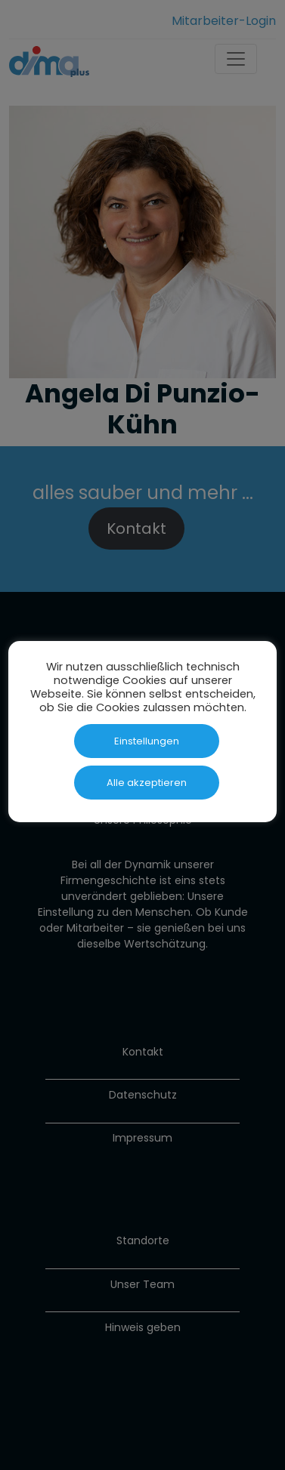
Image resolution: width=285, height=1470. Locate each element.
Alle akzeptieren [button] (147, 782)
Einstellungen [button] (146, 741)
